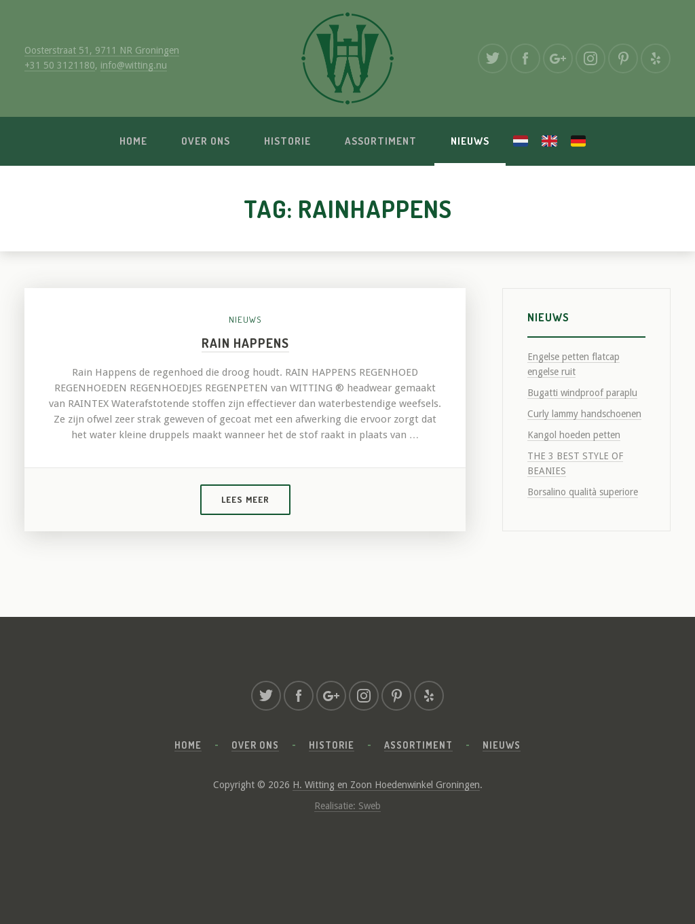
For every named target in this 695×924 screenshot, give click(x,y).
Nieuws (470, 141)
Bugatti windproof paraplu (582, 392)
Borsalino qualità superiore (582, 491)
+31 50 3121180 (59, 65)
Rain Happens (245, 342)
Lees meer (245, 499)
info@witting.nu (133, 65)
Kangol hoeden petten (573, 434)
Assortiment (381, 141)
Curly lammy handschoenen (584, 413)
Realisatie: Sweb (347, 805)
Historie (287, 141)
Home (133, 141)
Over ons (205, 141)
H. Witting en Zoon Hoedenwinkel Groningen (386, 784)
